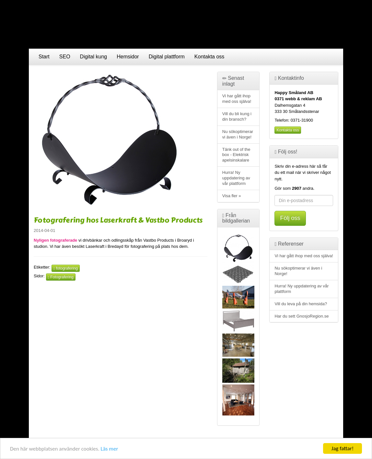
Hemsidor (128, 56)
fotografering (65, 268)
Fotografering (61, 277)
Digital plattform (167, 56)
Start (44, 56)
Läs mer (109, 449)
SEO (64, 56)
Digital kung (93, 56)
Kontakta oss (209, 56)
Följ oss (290, 218)
